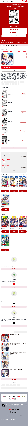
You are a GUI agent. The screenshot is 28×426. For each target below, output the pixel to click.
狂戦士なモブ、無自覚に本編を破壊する (16, 369)
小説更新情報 (3, 214)
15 (4, 162)
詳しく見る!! (14, 268)
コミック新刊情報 (4, 174)
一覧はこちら (14, 147)
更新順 (21, 156)
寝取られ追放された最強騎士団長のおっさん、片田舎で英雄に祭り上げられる (18, 353)
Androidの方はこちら (14, 32)
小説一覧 (20, 56)
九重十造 (11, 42)
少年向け (7, 385)
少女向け (18, 385)
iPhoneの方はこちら (14, 29)
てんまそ (19, 42)
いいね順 (24, 156)
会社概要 (20, 415)
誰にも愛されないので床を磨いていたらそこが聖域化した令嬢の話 (18, 344)
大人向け (15, 385)
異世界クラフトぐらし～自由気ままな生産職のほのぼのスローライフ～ (18, 361)
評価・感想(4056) (7, 67)
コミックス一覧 (20, 54)
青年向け (11, 385)
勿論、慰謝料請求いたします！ (15, 334)
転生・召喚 (3, 385)
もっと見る (14, 170)
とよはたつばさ (5, 42)
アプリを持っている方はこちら (14, 35)
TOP (7, 415)
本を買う (5, 191)
